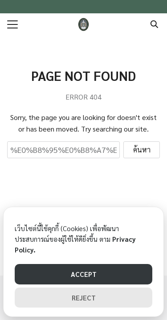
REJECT (84, 297)
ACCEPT (84, 274)
